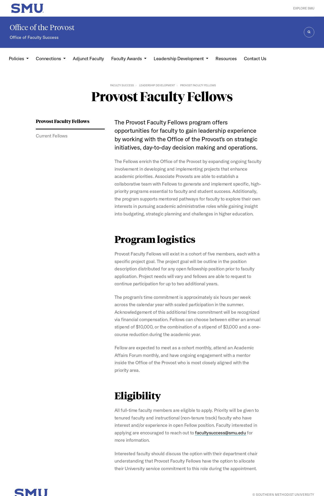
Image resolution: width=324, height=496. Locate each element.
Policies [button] (17, 58)
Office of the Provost (42, 27)
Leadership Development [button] (179, 58)
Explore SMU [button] (303, 8)
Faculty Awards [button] (127, 58)
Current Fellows (51, 136)
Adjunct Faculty (88, 58)
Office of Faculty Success (34, 37)
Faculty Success (122, 85)
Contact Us (255, 58)
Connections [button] (49, 58)
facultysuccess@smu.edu (220, 433)
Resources (226, 58)
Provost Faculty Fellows (63, 121)
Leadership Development (157, 85)
